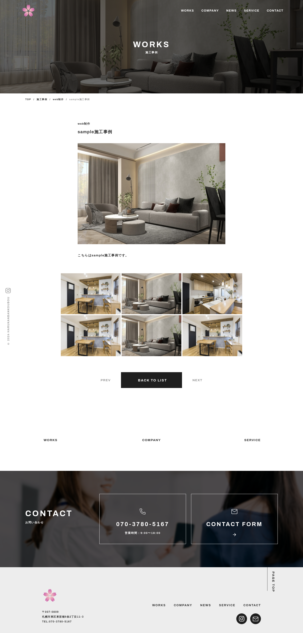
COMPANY (210, 10)
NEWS (231, 10)
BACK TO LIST (152, 380)
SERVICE (251, 10)
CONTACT (275, 10)
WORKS (187, 10)
